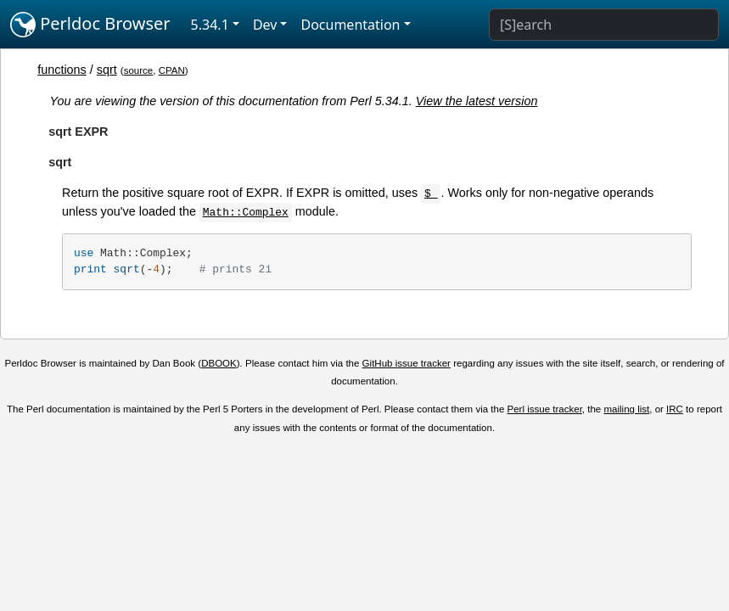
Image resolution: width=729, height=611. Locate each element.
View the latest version (477, 101)
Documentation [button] (350, 24)
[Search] (604, 24)
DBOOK (219, 363)
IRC (674, 409)
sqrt (107, 69)
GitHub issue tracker (406, 363)
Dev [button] (265, 24)
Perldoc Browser (90, 24)
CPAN (172, 70)
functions (62, 69)
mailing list (626, 409)
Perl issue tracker (544, 409)
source (139, 70)
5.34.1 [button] (210, 24)
